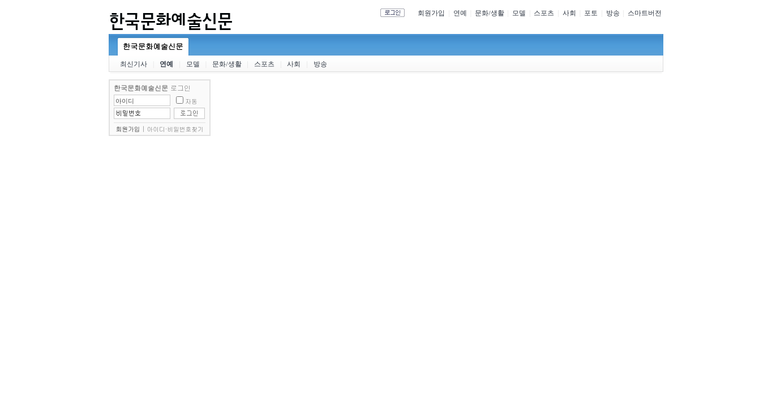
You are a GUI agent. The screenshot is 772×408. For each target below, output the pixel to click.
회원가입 (431, 13)
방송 (613, 13)
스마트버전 (645, 13)
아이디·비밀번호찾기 (175, 129)
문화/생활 (489, 13)
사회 (569, 13)
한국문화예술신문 (153, 46)
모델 (519, 13)
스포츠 (544, 13)
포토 (591, 13)
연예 (460, 13)
